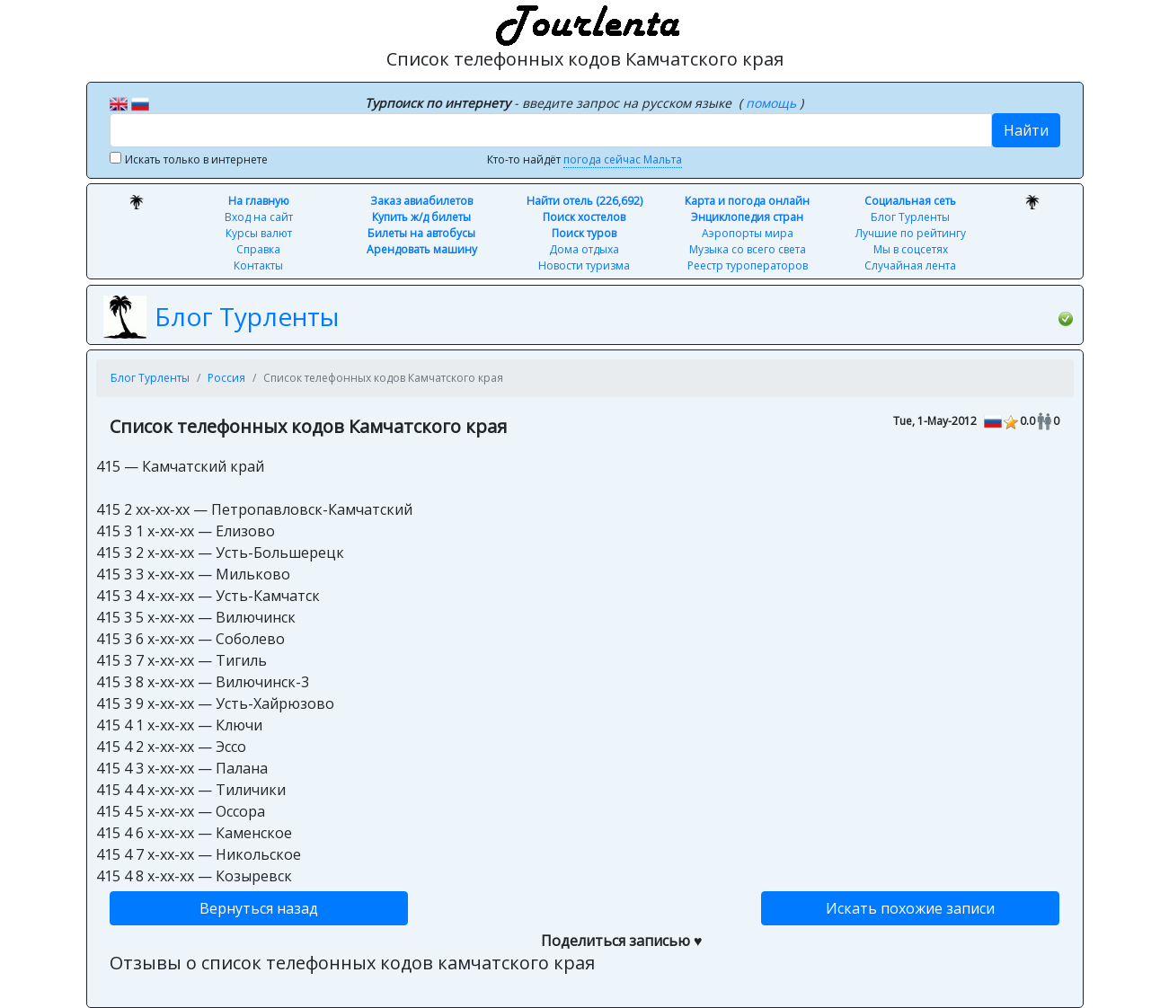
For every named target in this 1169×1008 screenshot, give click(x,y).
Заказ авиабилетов (421, 200)
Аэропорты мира (747, 233)
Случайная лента (910, 265)
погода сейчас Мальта (622, 159)
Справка (258, 249)
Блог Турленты (910, 217)
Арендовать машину (422, 249)
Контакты (258, 265)
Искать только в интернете (196, 159)
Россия (226, 377)
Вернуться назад (258, 908)
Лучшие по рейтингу (910, 233)
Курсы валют (259, 233)
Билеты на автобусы (421, 233)
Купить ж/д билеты (421, 217)
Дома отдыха (584, 249)
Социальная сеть (910, 200)
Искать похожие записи (910, 908)
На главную (258, 200)
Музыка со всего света (747, 249)
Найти (1026, 130)
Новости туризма (584, 265)
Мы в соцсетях (910, 249)
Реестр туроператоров (747, 265)
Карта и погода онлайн (747, 200)
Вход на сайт (259, 217)
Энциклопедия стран (747, 217)
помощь (773, 102)
